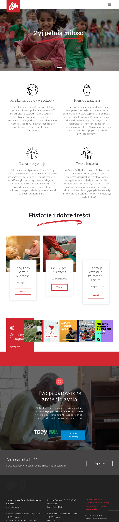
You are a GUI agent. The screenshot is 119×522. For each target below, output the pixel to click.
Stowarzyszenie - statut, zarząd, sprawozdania (98, 501)
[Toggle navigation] (109, 4)
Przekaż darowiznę (73, 429)
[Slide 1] (59, 67)
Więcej (23, 291)
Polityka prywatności (93, 493)
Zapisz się (100, 457)
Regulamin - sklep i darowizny (97, 497)
